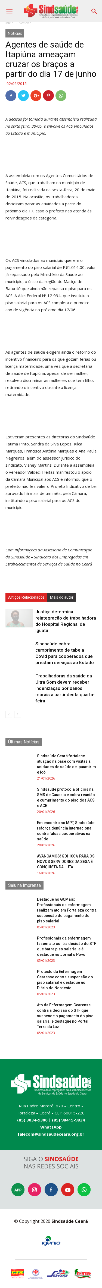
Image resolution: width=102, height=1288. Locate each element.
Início (9, 23)
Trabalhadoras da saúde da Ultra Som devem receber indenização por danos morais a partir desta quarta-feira (65, 688)
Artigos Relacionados (26, 597)
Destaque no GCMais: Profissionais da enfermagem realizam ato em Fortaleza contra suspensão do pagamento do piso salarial (67, 910)
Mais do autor (61, 597)
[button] (94, 9)
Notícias (25, 23)
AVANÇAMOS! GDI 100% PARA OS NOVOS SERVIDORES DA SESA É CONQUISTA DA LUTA (66, 861)
